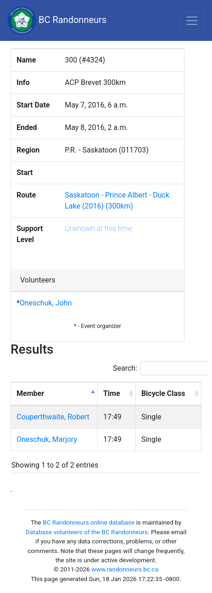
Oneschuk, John (46, 303)
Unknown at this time (98, 228)
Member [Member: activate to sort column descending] (30, 393)
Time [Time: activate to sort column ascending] (111, 393)
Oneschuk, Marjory (47, 439)
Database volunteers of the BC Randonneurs (87, 532)
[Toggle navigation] (192, 20)
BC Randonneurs (56, 20)
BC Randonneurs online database (88, 522)
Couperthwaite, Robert (53, 416)
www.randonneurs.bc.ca (124, 569)
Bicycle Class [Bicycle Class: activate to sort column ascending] (163, 393)
